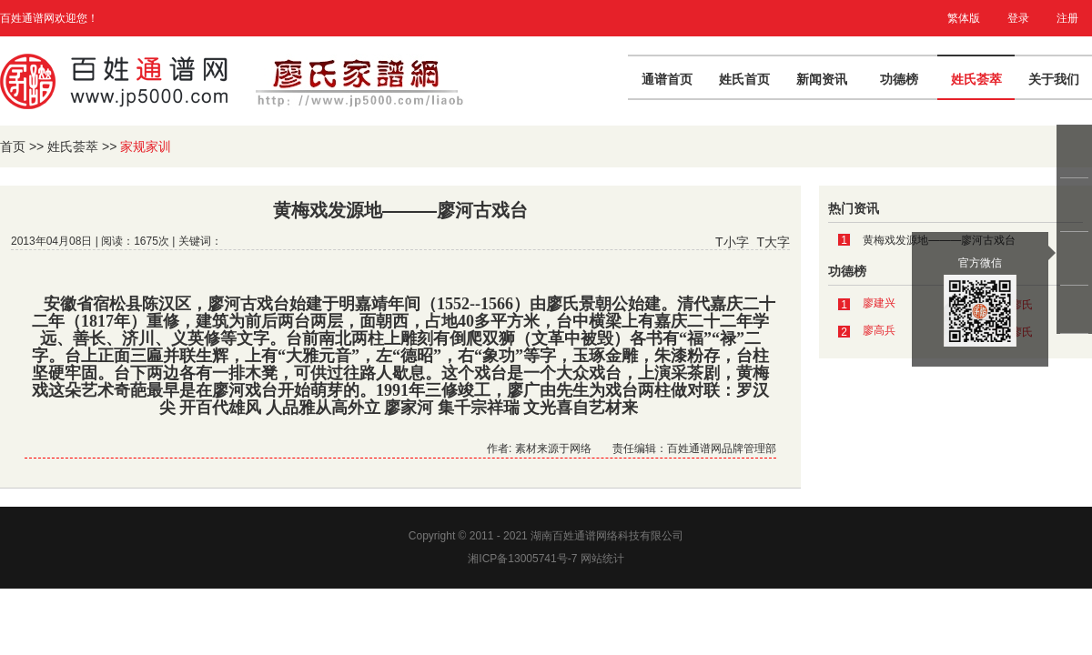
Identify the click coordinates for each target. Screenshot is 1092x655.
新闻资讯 (821, 79)
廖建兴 (879, 303)
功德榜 (899, 79)
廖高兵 (879, 330)
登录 (1018, 18)
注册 (1067, 18)
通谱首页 (667, 79)
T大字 (773, 242)
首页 (12, 146)
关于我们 (1053, 79)
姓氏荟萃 (976, 79)
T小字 (732, 242)
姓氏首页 (744, 79)
